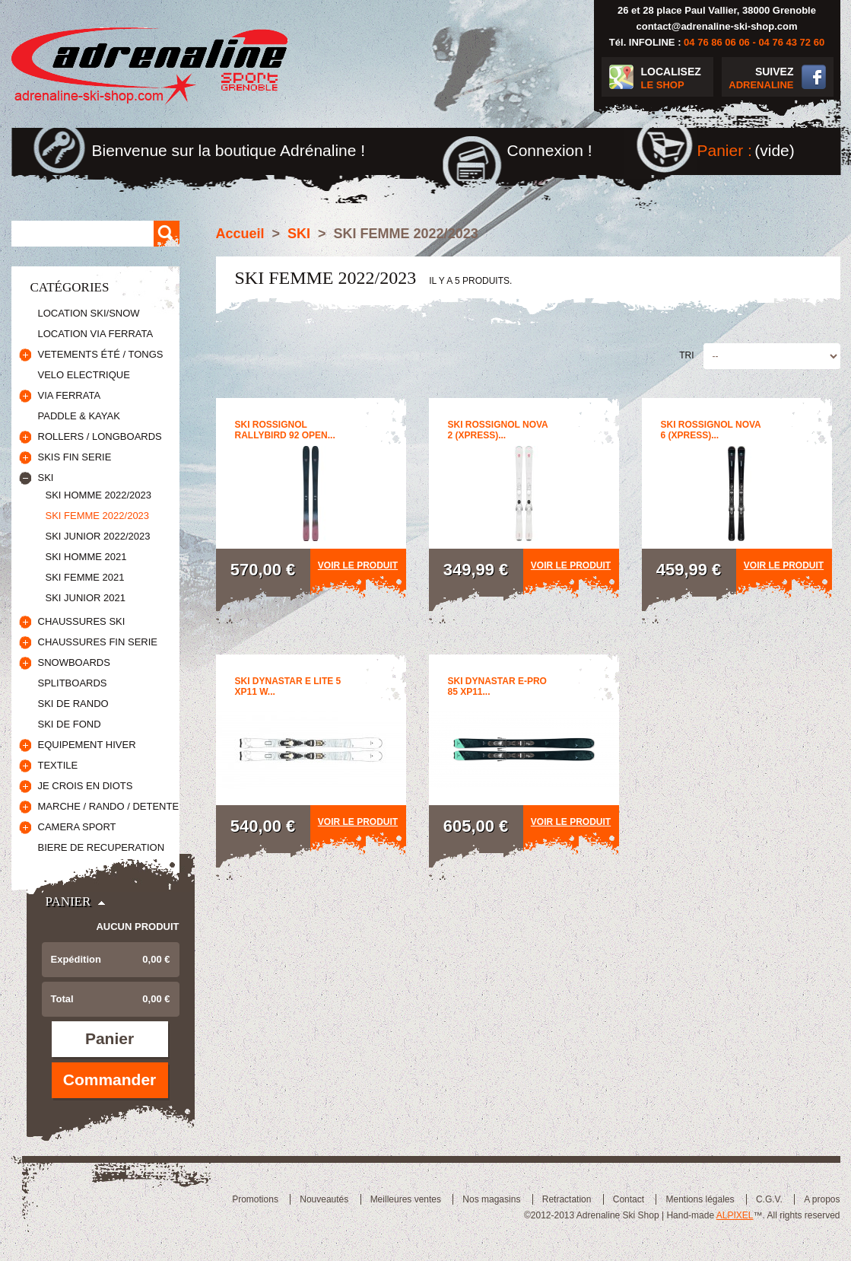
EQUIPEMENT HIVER (87, 744)
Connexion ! (549, 150)
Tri (686, 355)
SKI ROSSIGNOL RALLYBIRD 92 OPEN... (285, 430)
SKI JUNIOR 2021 (86, 597)
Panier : (724, 150)
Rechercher (166, 234)
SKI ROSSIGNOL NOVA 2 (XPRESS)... (498, 430)
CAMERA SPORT (77, 827)
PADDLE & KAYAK (79, 416)
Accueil (240, 233)
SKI (46, 477)
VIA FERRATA (69, 395)
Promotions (255, 1199)
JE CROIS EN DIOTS (85, 785)
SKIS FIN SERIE (75, 457)
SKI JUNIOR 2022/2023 (98, 536)
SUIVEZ (758, 78)
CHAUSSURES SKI (81, 621)
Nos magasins (491, 1199)
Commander (110, 1079)
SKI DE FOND (69, 724)
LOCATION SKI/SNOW (89, 313)
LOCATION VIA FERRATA (96, 333)
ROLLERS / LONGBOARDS (100, 436)
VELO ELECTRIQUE (84, 375)
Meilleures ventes (405, 1199)
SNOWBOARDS (74, 662)
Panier (68, 901)
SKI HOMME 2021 (86, 556)
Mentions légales (699, 1199)
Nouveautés (324, 1199)
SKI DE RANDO (73, 703)
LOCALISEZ (677, 78)
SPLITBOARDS (72, 683)
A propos (822, 1199)
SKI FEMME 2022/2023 (98, 515)
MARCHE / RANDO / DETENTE (108, 806)
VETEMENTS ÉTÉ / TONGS (101, 354)
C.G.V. (769, 1199)
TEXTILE (58, 765)
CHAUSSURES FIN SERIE (97, 642)
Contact (628, 1199)
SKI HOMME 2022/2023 (98, 495)
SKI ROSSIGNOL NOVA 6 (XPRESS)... (711, 430)
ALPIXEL (735, 1215)
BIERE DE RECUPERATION (101, 847)
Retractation (567, 1199)
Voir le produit (358, 565)
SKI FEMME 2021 (85, 577)
